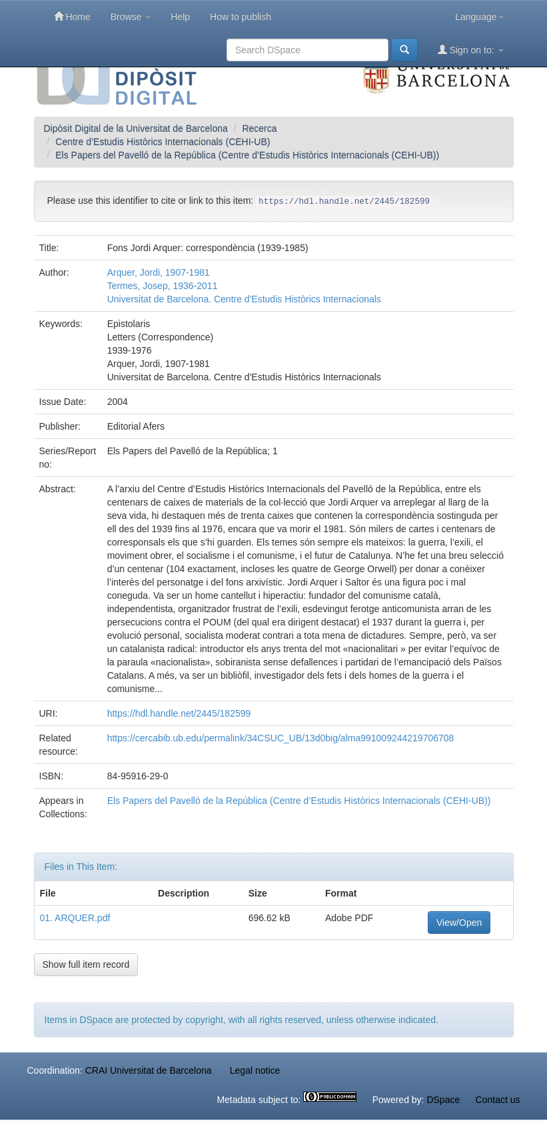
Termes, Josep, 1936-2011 (162, 285)
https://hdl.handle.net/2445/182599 (179, 713)
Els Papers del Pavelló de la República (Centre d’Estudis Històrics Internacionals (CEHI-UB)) (247, 155)
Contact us (498, 1099)
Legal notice (255, 1070)
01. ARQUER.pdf (75, 918)
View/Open (459, 922)
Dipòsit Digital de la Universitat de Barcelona (136, 128)
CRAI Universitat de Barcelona (148, 1070)
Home (72, 16)
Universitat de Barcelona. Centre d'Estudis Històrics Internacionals (244, 299)
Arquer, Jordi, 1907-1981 (158, 272)
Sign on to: (471, 49)
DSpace (443, 1099)
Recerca (259, 128)
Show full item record (86, 964)
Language (479, 16)
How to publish (240, 16)
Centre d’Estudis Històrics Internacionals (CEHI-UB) (162, 142)
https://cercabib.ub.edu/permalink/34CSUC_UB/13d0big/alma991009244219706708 (280, 738)
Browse (131, 16)
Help (180, 16)
